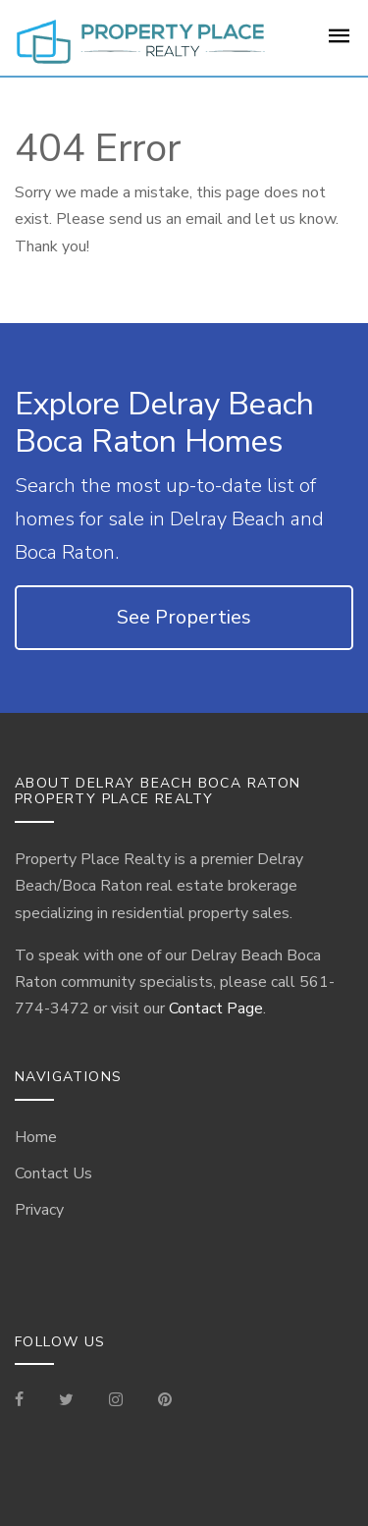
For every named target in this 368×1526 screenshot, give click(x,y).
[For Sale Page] (339, 42)
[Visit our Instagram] (115, 1401)
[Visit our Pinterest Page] (164, 1401)
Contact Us (53, 1173)
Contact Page (216, 1008)
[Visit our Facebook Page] (27, 1401)
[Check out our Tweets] (66, 1401)
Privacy (39, 1210)
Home (36, 1137)
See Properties (184, 617)
